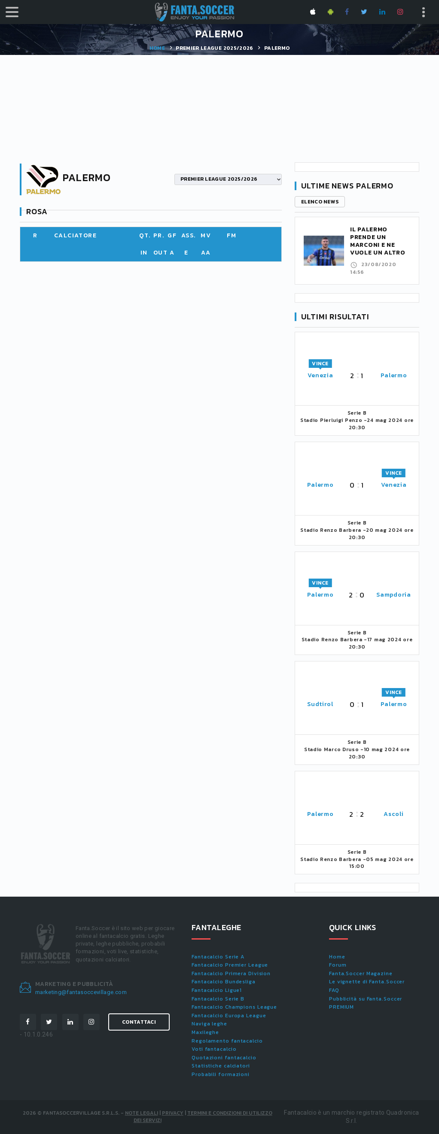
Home (157, 48)
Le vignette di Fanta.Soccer (367, 981)
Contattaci (139, 1022)
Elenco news (319, 202)
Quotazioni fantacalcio (224, 1057)
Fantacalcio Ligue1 (217, 990)
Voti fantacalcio (214, 1049)
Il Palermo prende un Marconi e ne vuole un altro (377, 241)
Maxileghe (205, 1032)
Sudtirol (320, 704)
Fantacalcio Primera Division (231, 973)
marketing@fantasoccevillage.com (81, 992)
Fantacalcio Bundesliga (224, 981)
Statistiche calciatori (221, 1066)
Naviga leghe (209, 1024)
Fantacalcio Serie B (218, 999)
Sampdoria (393, 594)
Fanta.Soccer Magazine (361, 973)
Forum (338, 965)
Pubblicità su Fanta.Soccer (365, 999)
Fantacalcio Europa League (229, 1015)
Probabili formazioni (221, 1074)
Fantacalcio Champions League (234, 1007)
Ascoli (393, 814)
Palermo (394, 375)
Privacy (172, 1113)
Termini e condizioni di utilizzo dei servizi (203, 1116)
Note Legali (141, 1113)
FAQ (334, 990)
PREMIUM (341, 1007)
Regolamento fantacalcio (227, 1041)
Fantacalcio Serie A (218, 957)
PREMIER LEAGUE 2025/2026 (214, 48)
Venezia (320, 375)
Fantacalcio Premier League (230, 965)
